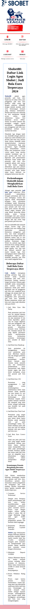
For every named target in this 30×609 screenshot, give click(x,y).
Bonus (22, 54)
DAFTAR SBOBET (15, 28)
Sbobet (10, 532)
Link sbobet (10, 273)
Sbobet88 (8, 96)
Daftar (22, 39)
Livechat (8, 54)
